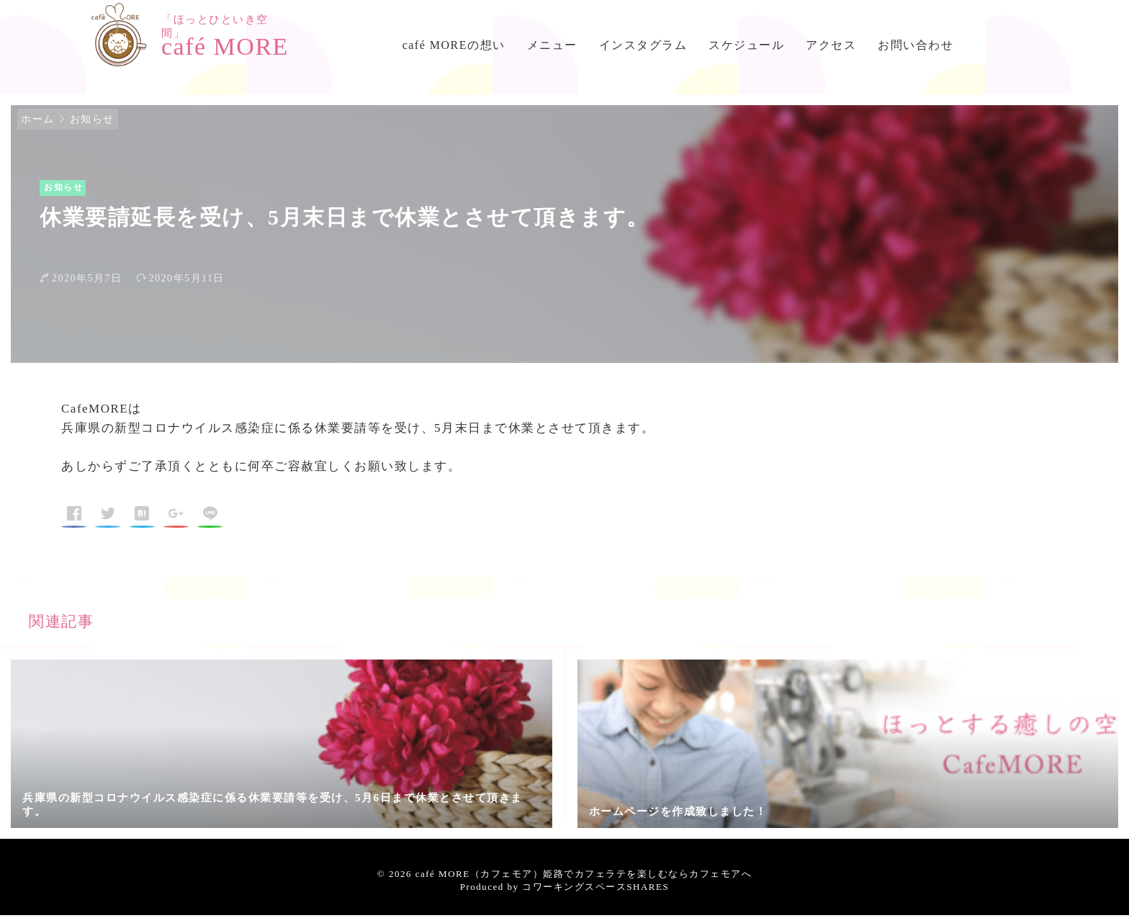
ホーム (38, 122)
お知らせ (92, 122)
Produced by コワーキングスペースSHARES (564, 889)
